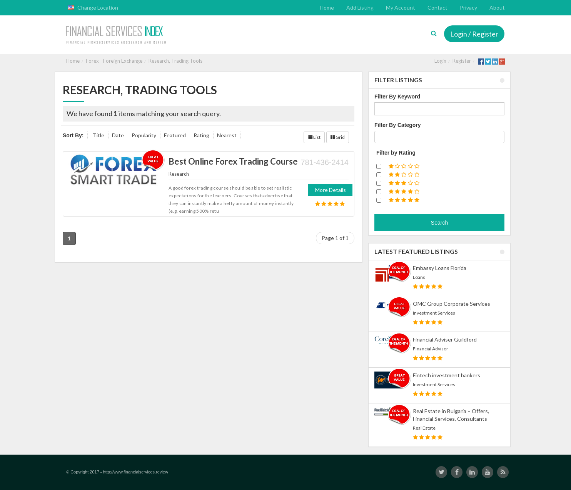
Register (461, 61)
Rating (201, 135)
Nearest (227, 135)
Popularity (144, 135)
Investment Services (434, 313)
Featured (175, 135)
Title (98, 135)
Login (440, 61)
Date (118, 135)
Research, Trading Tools (175, 61)
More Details (330, 190)
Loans (419, 277)
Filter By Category (397, 125)
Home (73, 61)
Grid (338, 137)
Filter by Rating (396, 153)
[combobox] (439, 137)
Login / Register (474, 34)
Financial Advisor (430, 349)
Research (179, 174)
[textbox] (379, 137)
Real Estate (424, 428)
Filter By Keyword (397, 96)
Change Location (93, 7)
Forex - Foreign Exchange (114, 61)
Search (439, 223)
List (314, 137)
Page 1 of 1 (335, 238)
